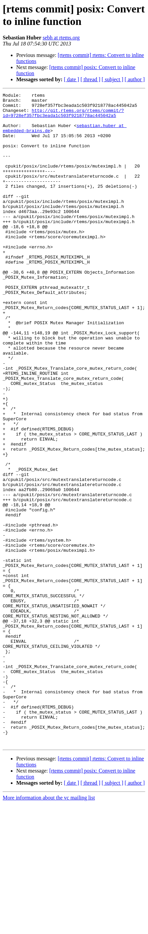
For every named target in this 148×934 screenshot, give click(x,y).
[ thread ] (90, 79)
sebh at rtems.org (61, 37)
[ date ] (71, 79)
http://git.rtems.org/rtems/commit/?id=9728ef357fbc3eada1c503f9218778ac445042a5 (63, 117)
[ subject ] (112, 79)
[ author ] (135, 79)
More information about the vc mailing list (49, 928)
